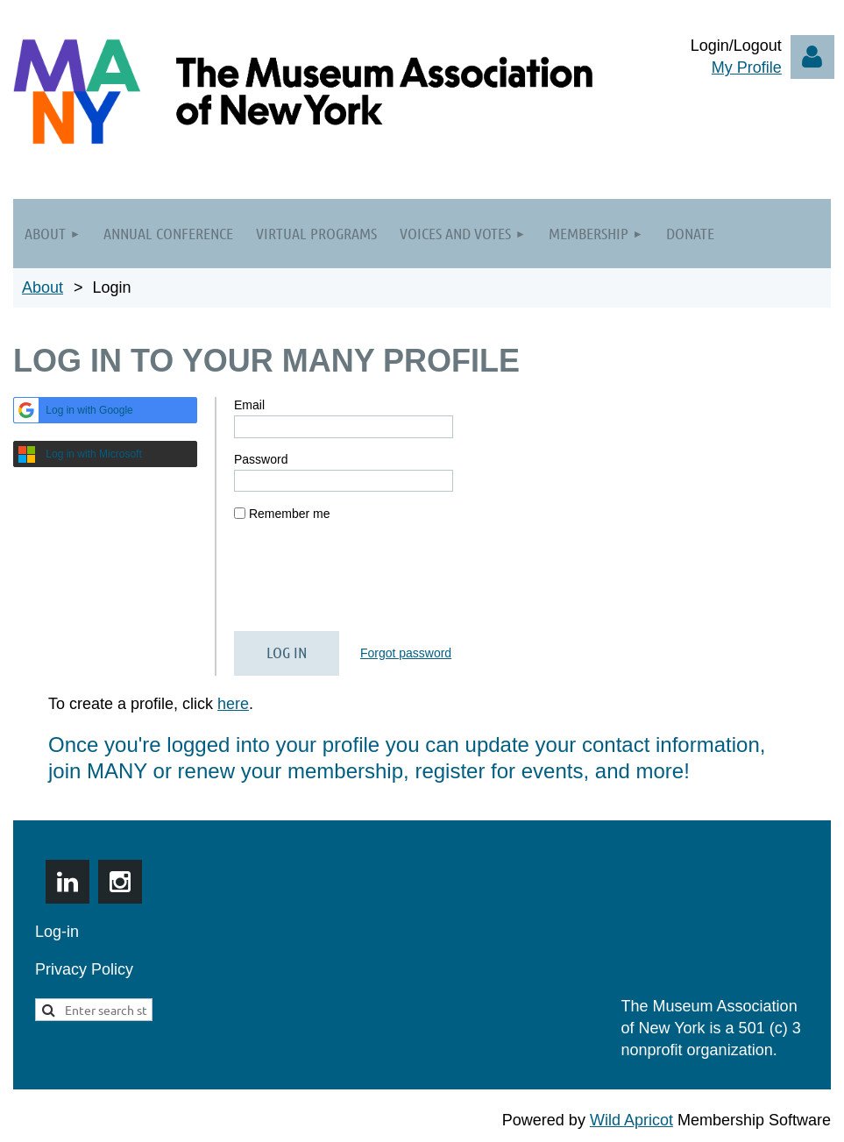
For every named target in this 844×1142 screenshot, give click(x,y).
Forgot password (405, 653)
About (42, 287)
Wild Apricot (631, 1120)
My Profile (747, 67)
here (233, 704)
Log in (812, 57)
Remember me (289, 514)
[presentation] (367, 584)
